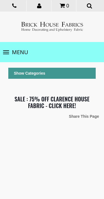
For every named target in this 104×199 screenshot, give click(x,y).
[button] (40, 5)
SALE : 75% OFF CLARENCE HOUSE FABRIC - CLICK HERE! (52, 102)
